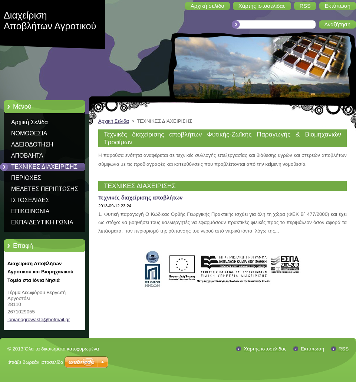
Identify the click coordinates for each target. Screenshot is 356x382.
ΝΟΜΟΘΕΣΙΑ (29, 133)
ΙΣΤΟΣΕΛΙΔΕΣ (30, 200)
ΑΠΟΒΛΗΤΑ (27, 155)
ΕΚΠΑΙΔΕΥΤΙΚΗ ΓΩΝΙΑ (42, 222)
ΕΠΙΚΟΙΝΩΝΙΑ (30, 211)
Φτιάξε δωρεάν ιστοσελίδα (35, 362)
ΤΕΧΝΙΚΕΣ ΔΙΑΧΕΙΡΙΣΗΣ (44, 167)
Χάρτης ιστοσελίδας (265, 349)
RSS (344, 349)
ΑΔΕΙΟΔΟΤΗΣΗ (32, 144)
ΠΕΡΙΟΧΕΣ (26, 178)
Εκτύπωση (312, 349)
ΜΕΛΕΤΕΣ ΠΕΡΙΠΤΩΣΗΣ (44, 189)
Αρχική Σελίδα (29, 122)
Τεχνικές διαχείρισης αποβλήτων (140, 198)
